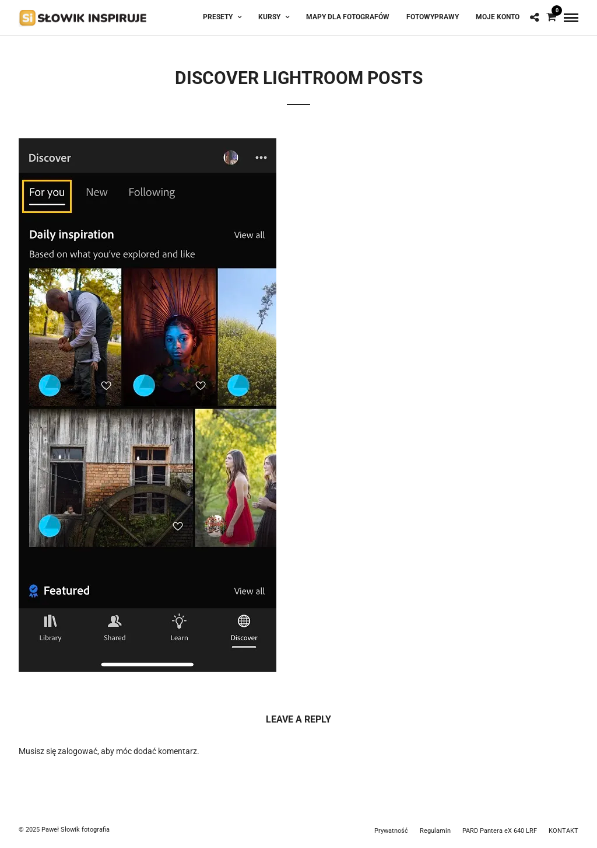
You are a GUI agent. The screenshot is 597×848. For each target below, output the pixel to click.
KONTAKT (563, 831)
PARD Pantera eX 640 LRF (499, 831)
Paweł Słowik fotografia (75, 829)
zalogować (77, 751)
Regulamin (435, 831)
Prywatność (391, 831)
